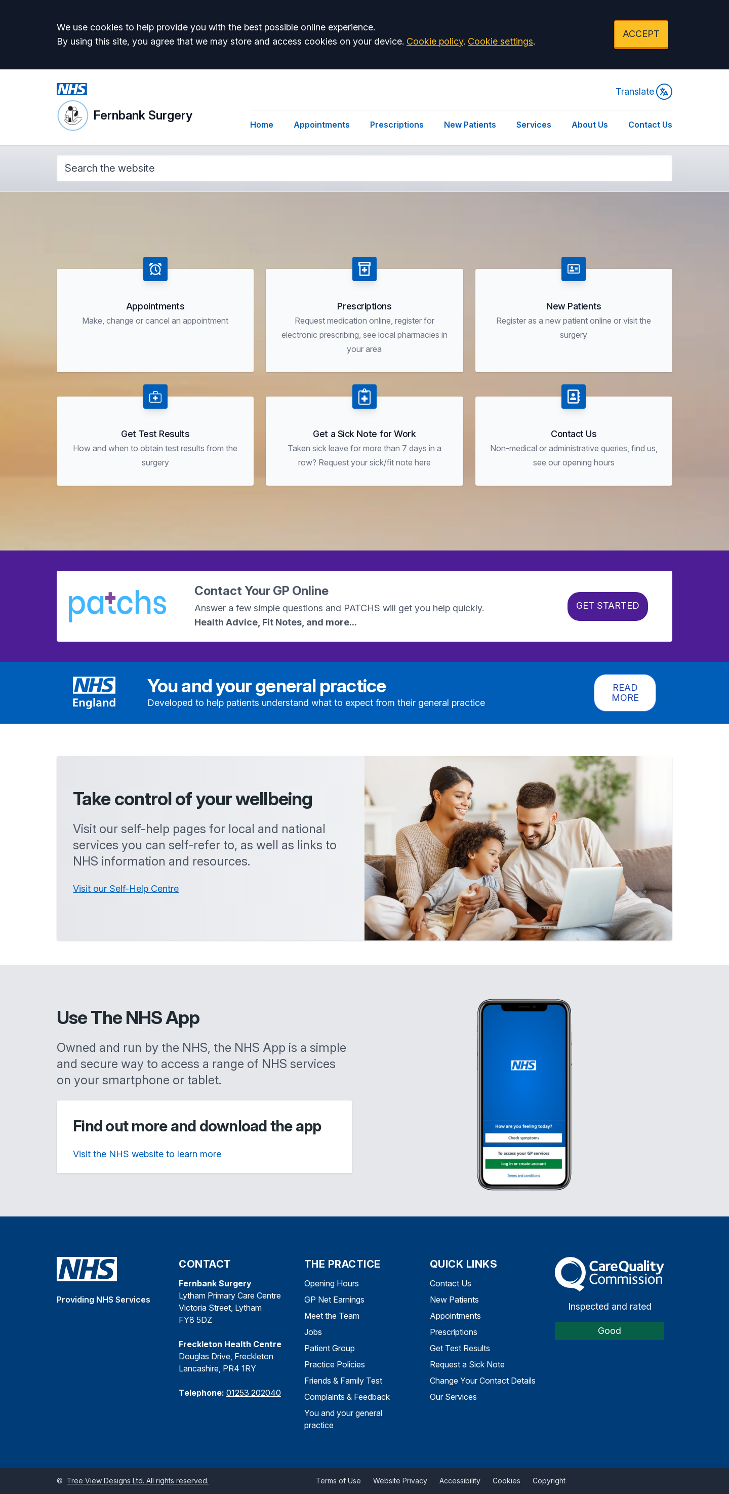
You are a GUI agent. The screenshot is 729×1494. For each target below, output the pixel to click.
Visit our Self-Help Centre (126, 888)
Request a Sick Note (467, 1364)
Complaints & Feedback (347, 1397)
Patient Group (329, 1348)
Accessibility (459, 1480)
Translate (644, 92)
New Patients (470, 125)
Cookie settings (500, 41)
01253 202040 (253, 1393)
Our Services (453, 1397)
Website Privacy (400, 1480)
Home (261, 125)
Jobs (313, 1332)
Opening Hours (331, 1283)
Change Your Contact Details (483, 1380)
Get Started (607, 605)
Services (533, 125)
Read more (625, 692)
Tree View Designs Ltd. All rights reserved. (138, 1480)
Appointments (322, 125)
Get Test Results (460, 1348)
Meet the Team (331, 1316)
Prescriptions (397, 125)
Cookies (506, 1480)
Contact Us (650, 125)
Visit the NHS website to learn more (147, 1154)
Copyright (549, 1480)
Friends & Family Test (343, 1380)
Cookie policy (435, 41)
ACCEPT (641, 33)
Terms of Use (338, 1480)
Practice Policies (334, 1364)
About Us (590, 125)
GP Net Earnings (334, 1299)
